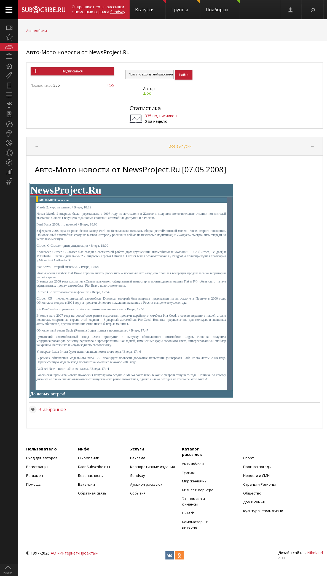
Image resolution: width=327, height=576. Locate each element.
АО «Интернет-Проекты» (74, 553)
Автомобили (36, 30)
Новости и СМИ (256, 475)
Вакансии (86, 484)
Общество (252, 493)
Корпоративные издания (152, 466)
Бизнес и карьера (197, 489)
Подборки (223, 6)
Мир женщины (194, 481)
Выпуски (150, 6)
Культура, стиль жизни (263, 510)
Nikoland (315, 552)
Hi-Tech (188, 512)
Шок (147, 93)
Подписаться (72, 71)
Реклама (137, 457)
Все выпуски (180, 146)
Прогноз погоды (257, 466)
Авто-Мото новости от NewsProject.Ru (78, 52)
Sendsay (137, 475)
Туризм (188, 472)
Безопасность (90, 475)
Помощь (33, 484)
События (138, 493)
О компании (88, 457)
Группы (185, 6)
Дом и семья (254, 501)
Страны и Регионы (259, 484)
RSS (110, 85)
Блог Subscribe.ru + (94, 466)
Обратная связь (92, 493)
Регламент (35, 475)
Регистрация (37, 466)
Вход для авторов (42, 457)
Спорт (248, 457)
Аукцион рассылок (146, 484)
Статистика (145, 108)
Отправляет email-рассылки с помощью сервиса (98, 9)
